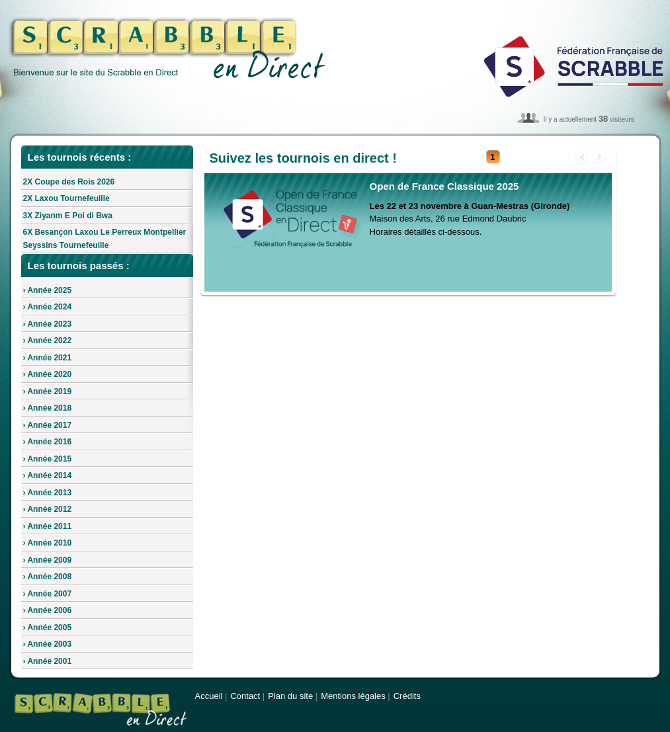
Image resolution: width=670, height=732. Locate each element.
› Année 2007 (47, 593)
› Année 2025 (47, 290)
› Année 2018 (47, 408)
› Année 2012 (47, 509)
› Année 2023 (47, 324)
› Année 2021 (47, 357)
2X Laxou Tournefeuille (66, 198)
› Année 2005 (47, 627)
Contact (245, 696)
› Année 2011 (47, 526)
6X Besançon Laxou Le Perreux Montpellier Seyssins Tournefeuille (105, 238)
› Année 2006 (47, 610)
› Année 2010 (47, 543)
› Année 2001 (47, 661)
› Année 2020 (47, 374)
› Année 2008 (47, 576)
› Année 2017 (47, 425)
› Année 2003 (47, 644)
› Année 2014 (47, 475)
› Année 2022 (47, 340)
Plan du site (290, 696)
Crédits (407, 696)
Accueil (209, 696)
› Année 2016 (47, 441)
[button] (492, 157)
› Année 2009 (47, 560)
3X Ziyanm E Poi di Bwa (67, 215)
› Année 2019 (47, 391)
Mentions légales (353, 696)
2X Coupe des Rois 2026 (69, 181)
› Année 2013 (47, 492)
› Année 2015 (47, 459)
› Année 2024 (47, 306)
